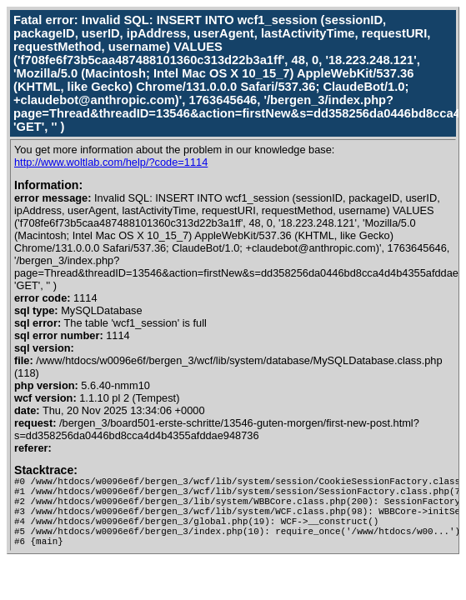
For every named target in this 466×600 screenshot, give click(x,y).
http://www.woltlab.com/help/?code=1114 (111, 162)
